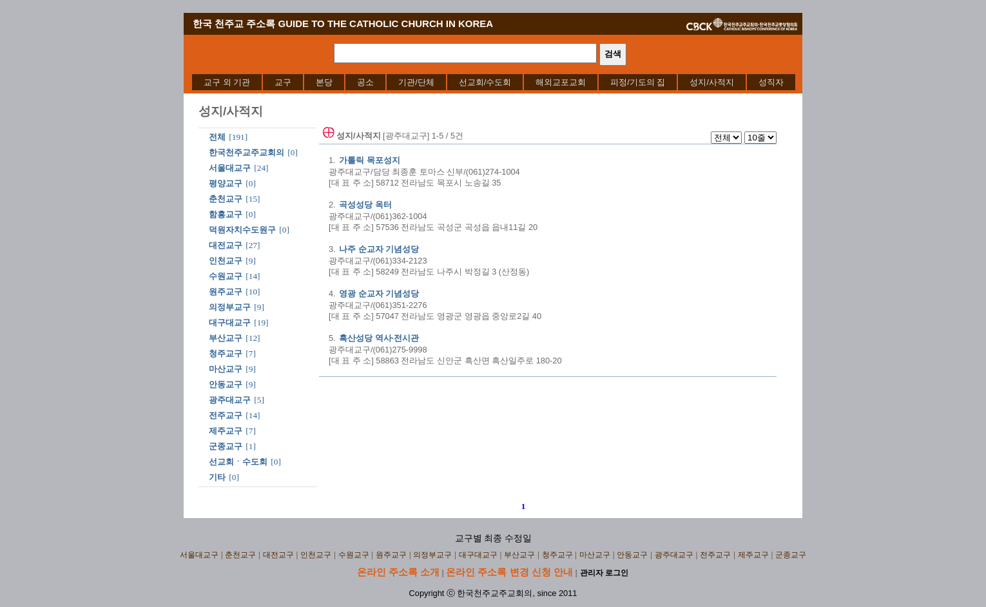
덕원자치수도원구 (242, 230)
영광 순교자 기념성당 (379, 293)
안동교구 (225, 384)
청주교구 (225, 353)
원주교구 (225, 291)
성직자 (771, 82)
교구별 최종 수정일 (493, 538)
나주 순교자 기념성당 (379, 249)
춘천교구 (225, 199)
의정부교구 (230, 307)
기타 (217, 477)
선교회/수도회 (485, 82)
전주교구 (225, 415)
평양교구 (225, 183)
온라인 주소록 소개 (398, 571)
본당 (324, 82)
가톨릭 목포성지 (369, 160)
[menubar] (493, 82)
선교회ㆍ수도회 (238, 462)
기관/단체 (416, 82)
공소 (365, 82)
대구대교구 (230, 322)
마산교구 (225, 369)
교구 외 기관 (227, 82)
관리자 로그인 (604, 572)
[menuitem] (226, 82)
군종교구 (225, 446)
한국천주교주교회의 (246, 152)
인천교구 (225, 260)
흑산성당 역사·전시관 (379, 338)
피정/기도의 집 (637, 82)
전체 (217, 137)
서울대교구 (230, 168)
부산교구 (225, 338)
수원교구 (225, 276)
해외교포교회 (561, 82)
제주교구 (225, 431)
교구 (283, 82)
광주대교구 (230, 400)
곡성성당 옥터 (365, 204)
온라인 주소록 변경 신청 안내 (509, 571)
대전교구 (225, 245)
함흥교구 (225, 214)
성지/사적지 (712, 82)
